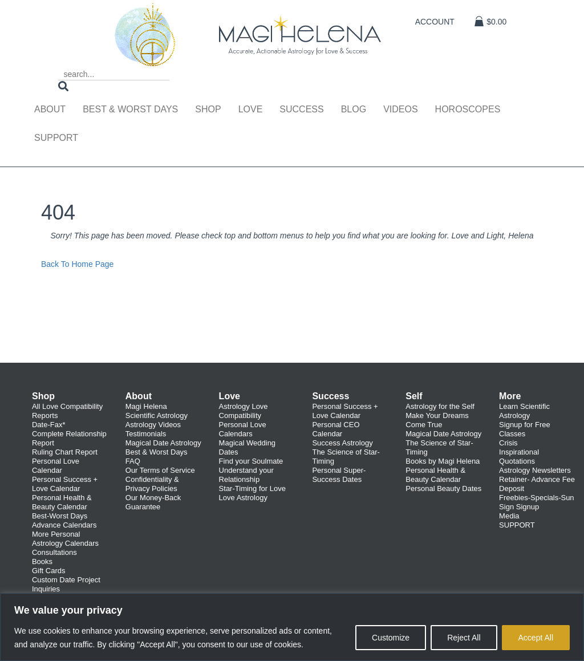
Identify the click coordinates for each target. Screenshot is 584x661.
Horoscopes (468, 109)
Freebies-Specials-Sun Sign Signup (536, 502)
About (50, 109)
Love (250, 109)
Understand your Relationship (246, 475)
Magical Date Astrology (163, 443)
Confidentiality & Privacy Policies (152, 484)
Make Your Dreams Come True (437, 420)
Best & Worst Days (130, 109)
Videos (400, 109)
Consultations (54, 552)
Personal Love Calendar (55, 466)
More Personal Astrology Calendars (65, 539)
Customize (390, 637)
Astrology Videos (153, 424)
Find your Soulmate (251, 461)
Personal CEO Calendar (335, 429)
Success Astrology (342, 443)
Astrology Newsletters (535, 470)
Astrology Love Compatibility (243, 411)
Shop (208, 109)
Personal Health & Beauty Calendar (62, 502)
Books (42, 561)
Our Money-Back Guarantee (153, 502)
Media (509, 516)
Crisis (508, 443)
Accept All (535, 637)
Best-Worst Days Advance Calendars (64, 520)
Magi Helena (146, 406)
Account (435, 21)
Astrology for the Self (439, 406)
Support (56, 138)
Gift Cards (49, 570)
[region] (292, 627)
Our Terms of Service (160, 470)
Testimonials (146, 433)
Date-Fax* (49, 424)
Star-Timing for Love (252, 488)
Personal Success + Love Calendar (65, 484)
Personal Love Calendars (242, 429)
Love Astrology (243, 497)
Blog (353, 109)
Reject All (463, 637)
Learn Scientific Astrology (524, 411)
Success (301, 109)
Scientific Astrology (156, 415)
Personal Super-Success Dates (339, 475)
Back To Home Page (77, 264)
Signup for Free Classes (524, 429)
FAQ (132, 461)
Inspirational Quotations (519, 456)
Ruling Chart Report (65, 452)
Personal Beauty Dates (443, 488)
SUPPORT (517, 525)
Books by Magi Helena (442, 461)
